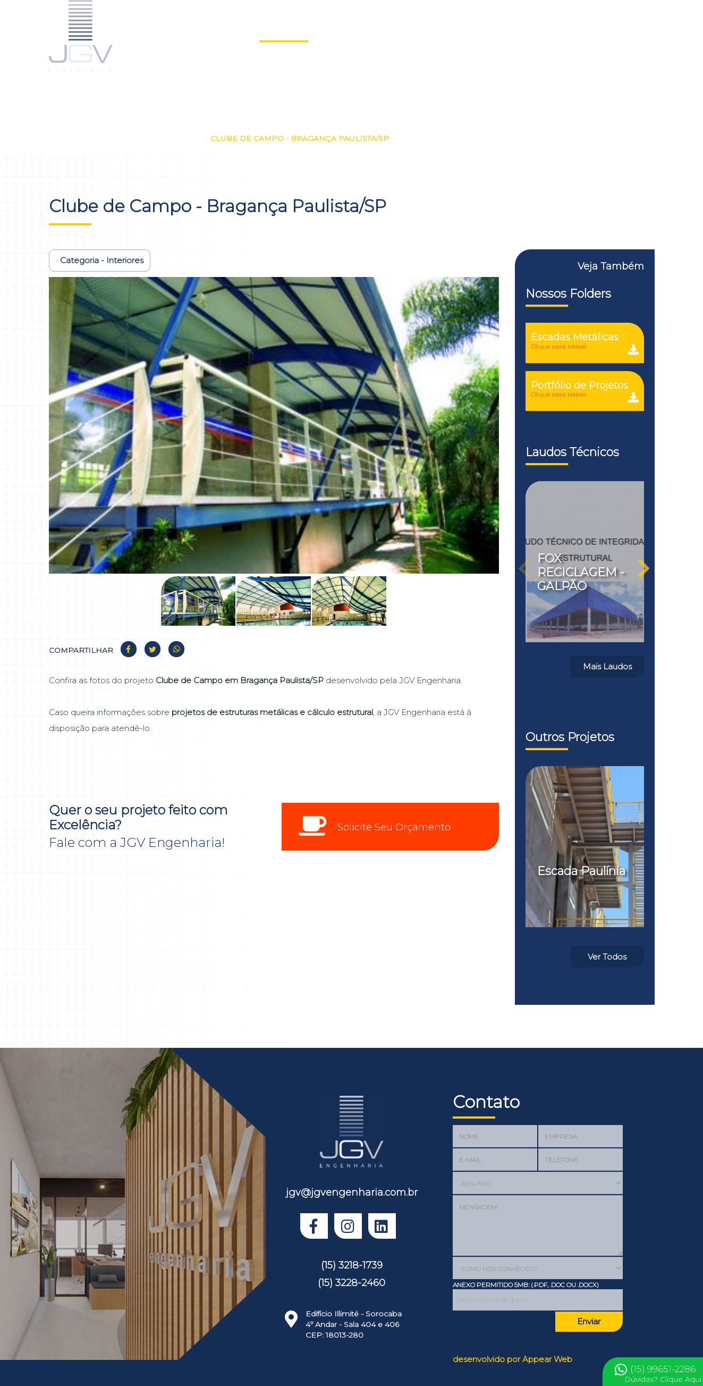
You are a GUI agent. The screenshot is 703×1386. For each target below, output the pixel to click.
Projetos (284, 30)
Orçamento (582, 30)
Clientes (463, 30)
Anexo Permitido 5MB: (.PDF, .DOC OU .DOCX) (526, 1285)
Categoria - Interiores (99, 260)
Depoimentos (519, 30)
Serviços (415, 30)
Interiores (181, 138)
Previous (78, 427)
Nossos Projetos (116, 138)
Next (469, 427)
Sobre (372, 30)
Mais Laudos (607, 666)
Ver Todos (607, 957)
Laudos (331, 30)
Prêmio (633, 30)
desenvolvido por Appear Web (512, 1359)
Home (241, 30)
